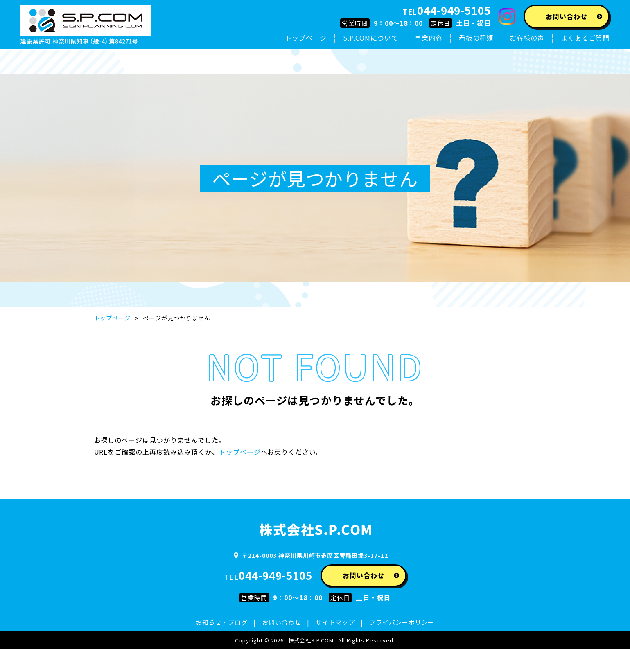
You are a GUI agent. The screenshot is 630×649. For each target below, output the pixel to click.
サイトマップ (335, 622)
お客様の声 (527, 38)
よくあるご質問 (585, 38)
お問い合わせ (281, 622)
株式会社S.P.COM (311, 640)
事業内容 (429, 38)
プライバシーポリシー (402, 622)
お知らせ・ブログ (222, 622)
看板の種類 (476, 38)
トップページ (306, 38)
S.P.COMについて (370, 38)
